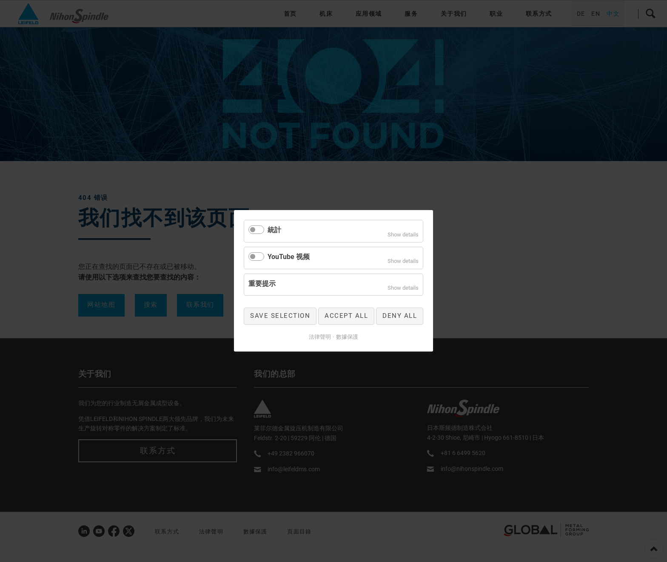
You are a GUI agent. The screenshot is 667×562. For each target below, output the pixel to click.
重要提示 (262, 284)
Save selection (280, 316)
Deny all (399, 316)
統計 (274, 230)
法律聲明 (320, 337)
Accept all (346, 316)
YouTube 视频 (289, 257)
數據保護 (347, 337)
